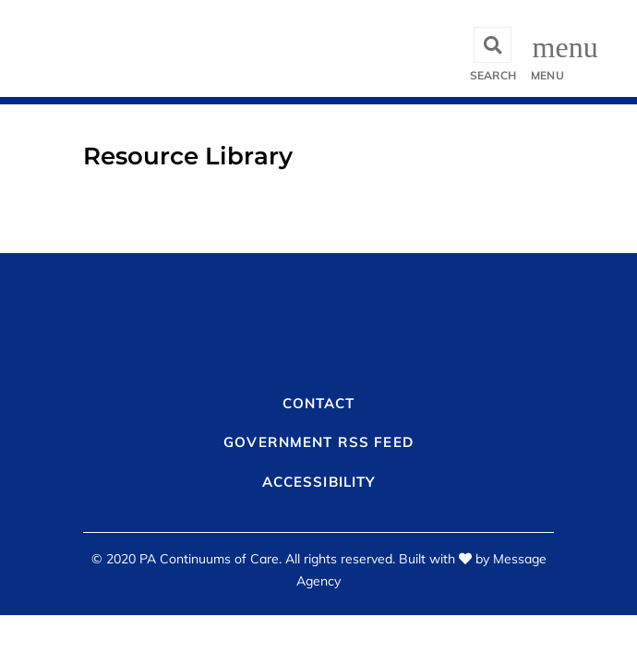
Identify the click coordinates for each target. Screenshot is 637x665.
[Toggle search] (493, 48)
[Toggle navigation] (549, 48)
